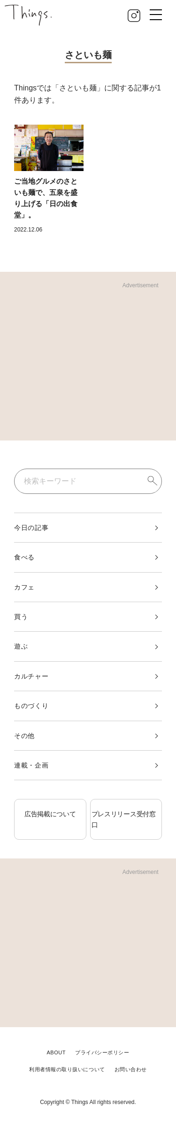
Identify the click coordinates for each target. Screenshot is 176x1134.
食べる (24, 557)
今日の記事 (31, 527)
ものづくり (31, 705)
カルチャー (31, 676)
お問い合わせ (131, 1069)
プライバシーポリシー (102, 1052)
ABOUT (56, 1052)
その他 (24, 735)
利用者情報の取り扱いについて (67, 1069)
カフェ (24, 587)
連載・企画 (31, 765)
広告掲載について (50, 814)
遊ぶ (21, 646)
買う (21, 616)
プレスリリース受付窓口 (124, 819)
